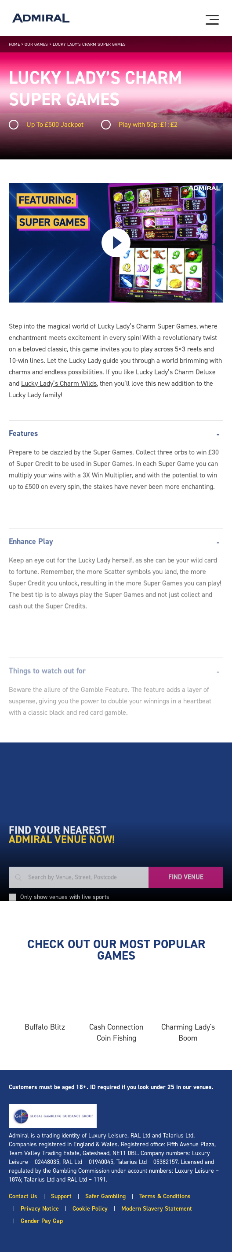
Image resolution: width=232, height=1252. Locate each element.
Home (14, 44)
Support (61, 1196)
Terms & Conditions (165, 1196)
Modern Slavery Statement (156, 1208)
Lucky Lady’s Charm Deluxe (176, 372)
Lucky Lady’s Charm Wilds (59, 383)
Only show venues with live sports (64, 958)
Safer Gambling (105, 1196)
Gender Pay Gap (42, 1221)
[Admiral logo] (41, 18)
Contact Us (23, 1196)
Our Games (36, 44)
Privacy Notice (40, 1208)
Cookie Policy (90, 1208)
